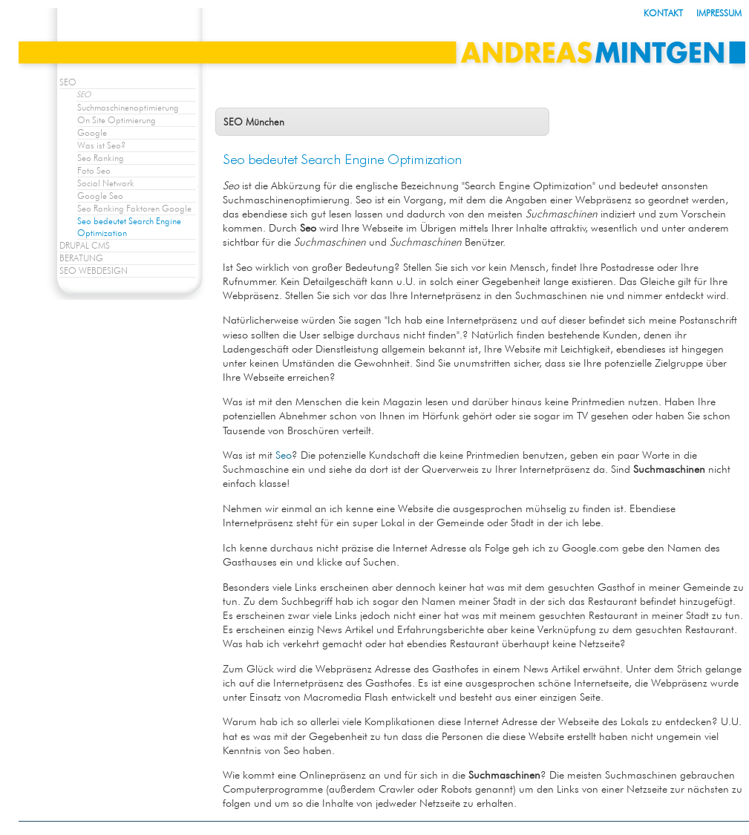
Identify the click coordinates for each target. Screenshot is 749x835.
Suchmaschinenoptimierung (128, 107)
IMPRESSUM (719, 13)
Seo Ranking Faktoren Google (134, 208)
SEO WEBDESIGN (93, 270)
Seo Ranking (100, 157)
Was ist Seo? (101, 145)
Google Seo (100, 195)
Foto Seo (94, 170)
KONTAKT (663, 13)
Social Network (105, 183)
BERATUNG (81, 257)
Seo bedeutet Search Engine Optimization (129, 226)
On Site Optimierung (116, 119)
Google (92, 132)
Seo (283, 454)
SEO (67, 82)
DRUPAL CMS (84, 245)
